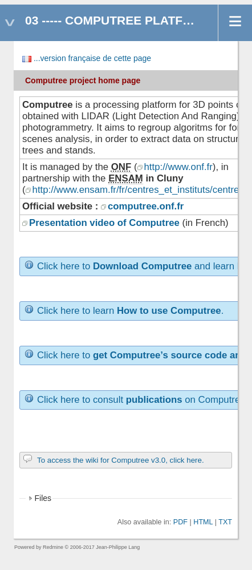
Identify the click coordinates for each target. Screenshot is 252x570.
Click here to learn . (130, 310)
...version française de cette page (92, 58)
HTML (203, 522)
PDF (180, 522)
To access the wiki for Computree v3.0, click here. (120, 460)
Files (43, 498)
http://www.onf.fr (178, 166)
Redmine (53, 547)
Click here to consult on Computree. (142, 399)
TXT (225, 522)
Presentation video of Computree (104, 222)
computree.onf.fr (146, 206)
